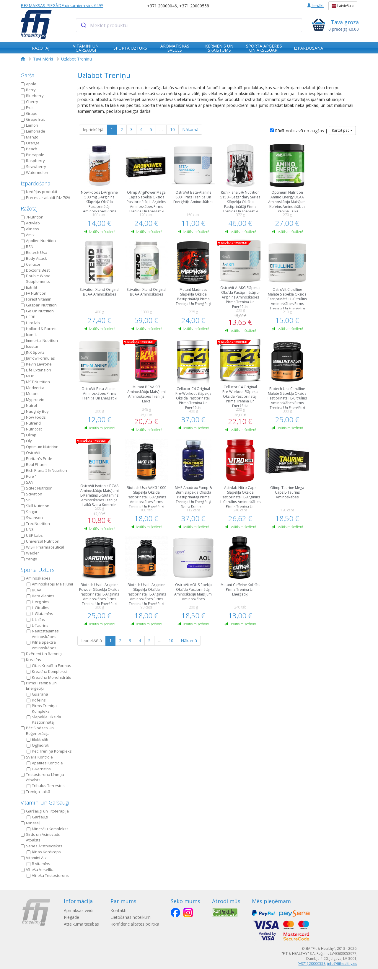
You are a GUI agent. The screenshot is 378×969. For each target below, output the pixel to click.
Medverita (32, 387)
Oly (26, 440)
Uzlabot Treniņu (76, 59)
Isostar (29, 346)
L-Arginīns (38, 601)
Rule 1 (29, 476)
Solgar (29, 511)
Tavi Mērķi (43, 59)
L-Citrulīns (38, 607)
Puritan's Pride (36, 458)
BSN (27, 246)
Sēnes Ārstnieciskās (41, 846)
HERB (28, 316)
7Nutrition (32, 217)
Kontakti (121, 910)
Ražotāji (29, 208)
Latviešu (343, 5)
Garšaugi (37, 817)
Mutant (30, 393)
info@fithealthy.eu (342, 963)
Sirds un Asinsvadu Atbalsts (41, 837)
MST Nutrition (35, 381)
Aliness (30, 228)
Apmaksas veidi (78, 910)
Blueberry (32, 95)
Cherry (29, 101)
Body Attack (34, 258)
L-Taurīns (37, 625)
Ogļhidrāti (38, 745)
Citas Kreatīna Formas (49, 665)
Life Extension (36, 370)
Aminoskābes (35, 578)
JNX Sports (33, 352)
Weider (30, 553)
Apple (28, 84)
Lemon (29, 125)
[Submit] (83, 25)
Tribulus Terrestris (46, 785)
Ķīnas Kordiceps (44, 851)
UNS (27, 529)
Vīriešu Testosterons (48, 875)
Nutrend (31, 423)
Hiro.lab (30, 322)
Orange (30, 143)
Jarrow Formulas (38, 358)
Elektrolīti (37, 739)
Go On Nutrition (37, 311)
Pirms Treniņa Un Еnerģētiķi (39, 685)
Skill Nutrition (35, 505)
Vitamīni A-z (34, 857)
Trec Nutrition (35, 523)
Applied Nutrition (38, 240)
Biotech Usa (34, 252)
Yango (29, 559)
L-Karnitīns (39, 768)
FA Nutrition (33, 293)
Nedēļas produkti (39, 191)
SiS (26, 500)
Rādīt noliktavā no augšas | (299, 130)
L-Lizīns (36, 619)
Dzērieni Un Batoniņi (42, 653)
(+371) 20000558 (311, 963)
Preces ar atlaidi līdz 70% (45, 197)
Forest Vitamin (36, 299)
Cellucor (30, 264)
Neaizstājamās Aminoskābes (43, 633)
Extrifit (29, 287)
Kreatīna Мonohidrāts (49, 677)
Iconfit (29, 334)
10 (172, 129)
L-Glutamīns (40, 613)
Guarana (37, 694)
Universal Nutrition (40, 541)
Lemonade (33, 131)
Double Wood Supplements (35, 278)
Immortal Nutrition (39, 340)
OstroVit (30, 452)
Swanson (32, 517)
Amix (28, 234)
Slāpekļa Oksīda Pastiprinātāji (44, 719)
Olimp (28, 435)
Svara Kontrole (37, 757)
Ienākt (315, 5)
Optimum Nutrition (39, 446)
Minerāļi (30, 823)
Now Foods (33, 417)
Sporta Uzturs (38, 569)
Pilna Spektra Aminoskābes (41, 645)
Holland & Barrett (39, 328)
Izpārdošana (35, 183)
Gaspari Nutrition (39, 305)
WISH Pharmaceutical (42, 547)
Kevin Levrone (36, 364)
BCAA (34, 590)
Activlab (30, 223)
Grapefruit (33, 119)
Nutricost (31, 429)
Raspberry (33, 160)
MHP (27, 376)
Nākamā (190, 129)
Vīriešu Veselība (38, 869)
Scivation (31, 494)
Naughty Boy (35, 411)
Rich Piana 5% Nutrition (44, 470)
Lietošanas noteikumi (133, 917)
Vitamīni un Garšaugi (45, 802)
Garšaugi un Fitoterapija (45, 811)
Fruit (27, 107)
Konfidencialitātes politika (137, 924)
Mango (29, 137)
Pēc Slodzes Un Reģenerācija (37, 730)
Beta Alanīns (40, 595)
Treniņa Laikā (35, 791)
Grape (29, 113)
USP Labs (32, 535)
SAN (27, 482)
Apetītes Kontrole (45, 763)
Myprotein (32, 399)
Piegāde (71, 917)
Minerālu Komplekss (48, 828)
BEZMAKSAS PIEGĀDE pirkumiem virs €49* (62, 5)
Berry (28, 89)
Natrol (29, 405)
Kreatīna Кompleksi (47, 671)
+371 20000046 (162, 6)
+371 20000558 (194, 6)
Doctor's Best (35, 270)
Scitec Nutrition (37, 488)
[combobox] (189, 25)
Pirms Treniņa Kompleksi (42, 708)
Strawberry (33, 166)
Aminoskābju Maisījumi (50, 584)
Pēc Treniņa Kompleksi (50, 751)
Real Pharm (34, 464)
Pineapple (32, 154)
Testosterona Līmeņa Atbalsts (42, 777)
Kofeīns (36, 700)
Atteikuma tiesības (81, 924)
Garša (27, 75)
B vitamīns (38, 863)
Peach (29, 148)
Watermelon (34, 172)
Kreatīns (31, 659)
